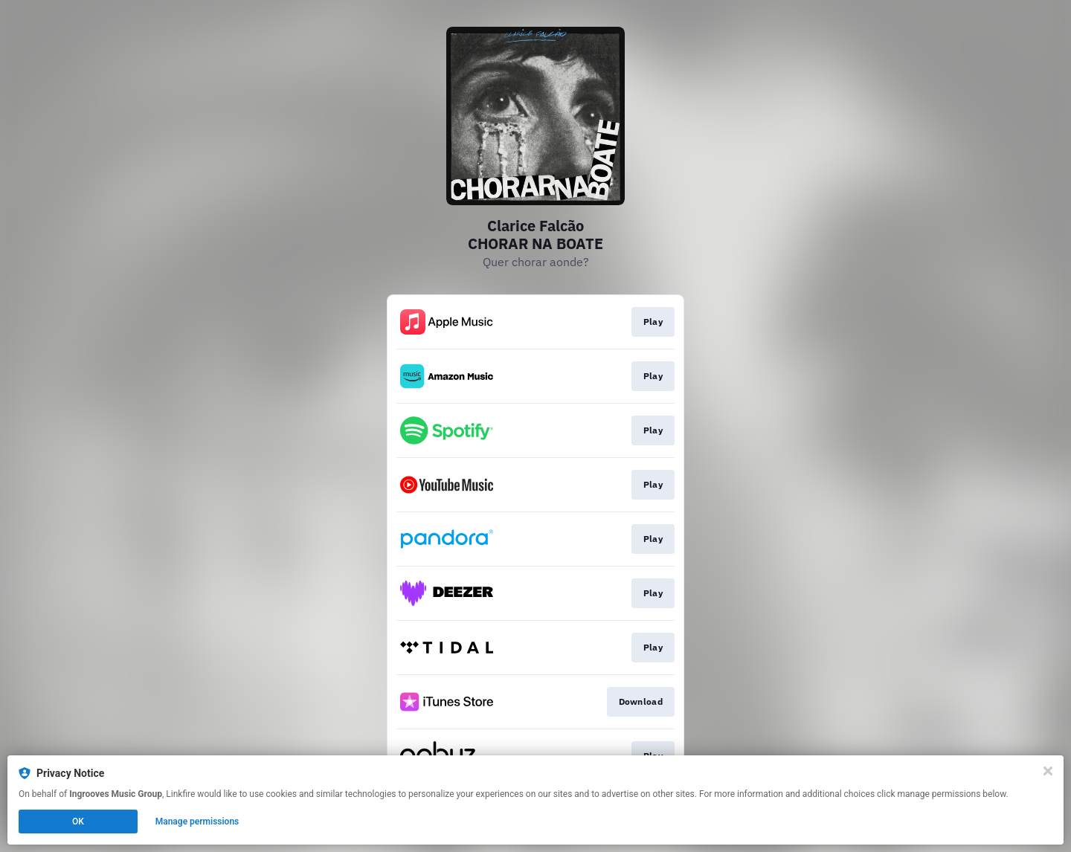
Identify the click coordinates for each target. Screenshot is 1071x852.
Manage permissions (197, 821)
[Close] (1048, 771)
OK (78, 821)
